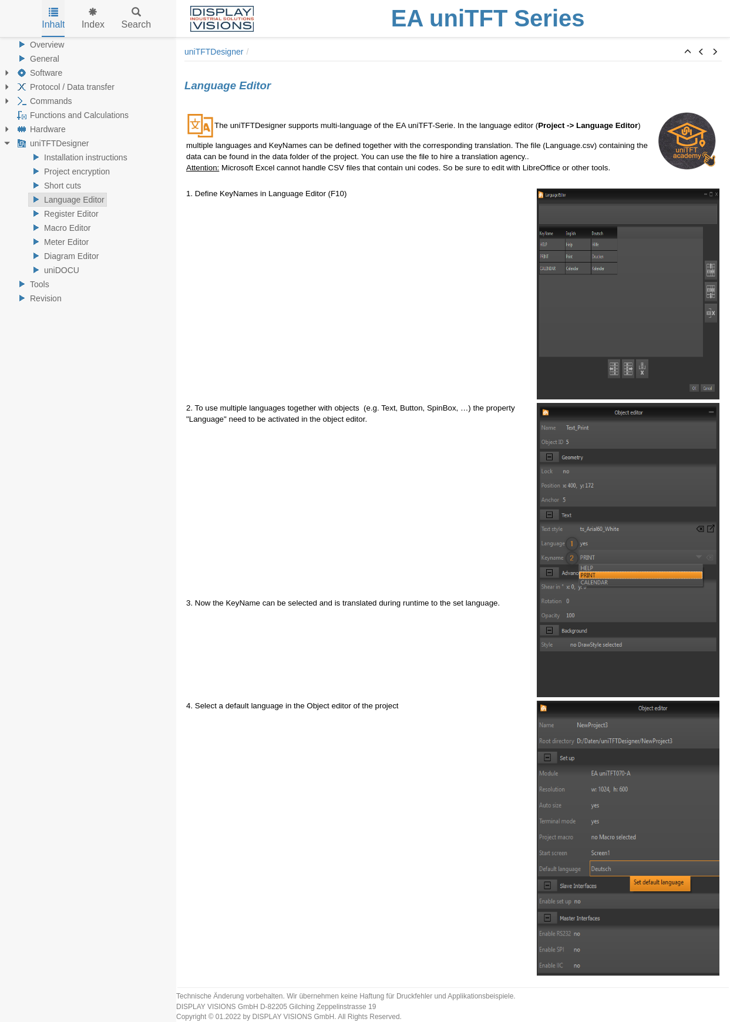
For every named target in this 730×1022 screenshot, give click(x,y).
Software (38, 73)
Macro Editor (59, 228)
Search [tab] (137, 18)
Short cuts (55, 186)
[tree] (88, 171)
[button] (688, 52)
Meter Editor (59, 242)
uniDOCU (54, 270)
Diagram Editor (64, 256)
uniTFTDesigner (52, 143)
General (37, 59)
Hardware (40, 129)
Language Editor (67, 200)
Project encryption (69, 171)
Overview (39, 45)
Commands (43, 101)
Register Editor (64, 214)
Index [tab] (93, 18)
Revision (38, 298)
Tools (32, 284)
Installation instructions (78, 157)
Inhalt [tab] (53, 18)
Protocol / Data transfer (65, 87)
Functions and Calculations (72, 115)
